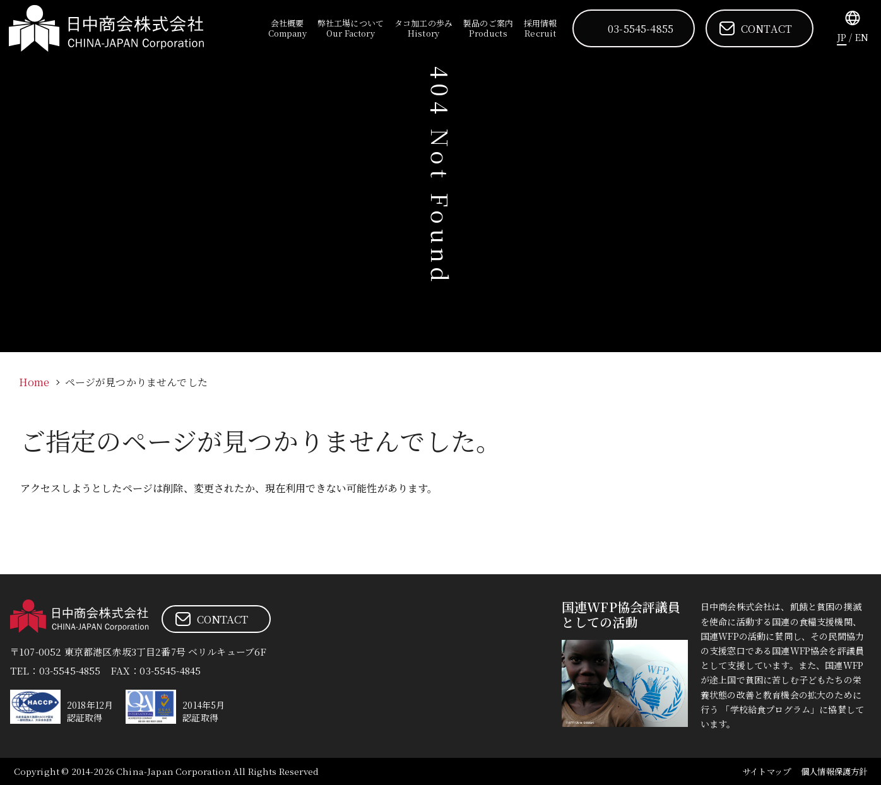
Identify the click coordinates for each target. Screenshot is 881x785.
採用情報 (542, 28)
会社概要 (290, 28)
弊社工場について (353, 28)
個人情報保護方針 (831, 771)
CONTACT (766, 28)
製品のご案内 (490, 28)
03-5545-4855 (641, 28)
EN (861, 37)
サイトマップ (759, 771)
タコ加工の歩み (425, 28)
